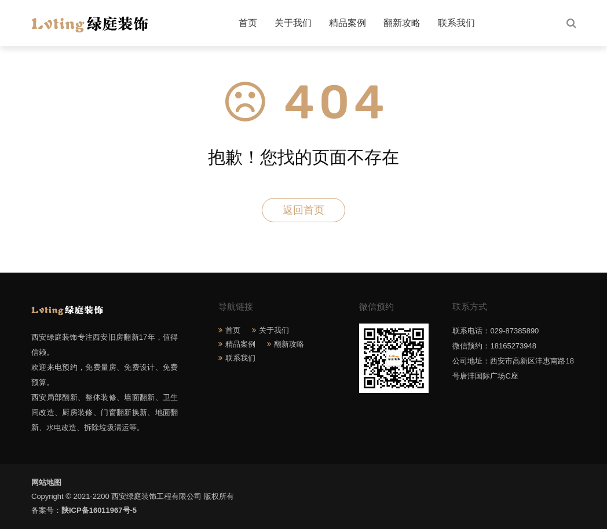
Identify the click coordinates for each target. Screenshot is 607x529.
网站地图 (46, 482)
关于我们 (293, 23)
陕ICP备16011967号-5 (99, 510)
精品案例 (347, 23)
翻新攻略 (401, 23)
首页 (248, 23)
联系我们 (456, 23)
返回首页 (303, 210)
